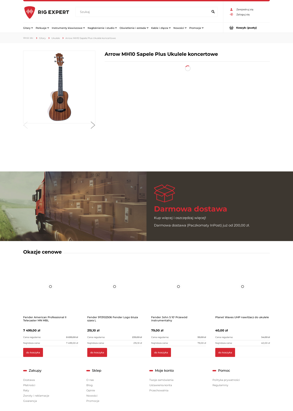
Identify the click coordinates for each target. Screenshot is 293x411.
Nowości (92, 395)
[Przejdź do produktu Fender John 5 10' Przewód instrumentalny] (178, 291)
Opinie (90, 390)
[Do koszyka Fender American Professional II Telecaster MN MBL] (33, 352)
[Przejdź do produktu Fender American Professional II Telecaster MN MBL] (50, 291)
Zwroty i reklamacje (36, 395)
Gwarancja (30, 401)
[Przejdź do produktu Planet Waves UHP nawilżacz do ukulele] (242, 291)
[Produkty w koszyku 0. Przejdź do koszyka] (246, 28)
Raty (26, 390)
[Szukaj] (213, 12)
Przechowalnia (158, 390)
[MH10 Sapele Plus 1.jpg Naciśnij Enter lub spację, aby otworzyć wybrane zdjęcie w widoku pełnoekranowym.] (59, 87)
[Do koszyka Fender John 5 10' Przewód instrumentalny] (161, 352)
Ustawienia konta (160, 385)
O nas (90, 380)
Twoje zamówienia (161, 380)
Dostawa (29, 380)
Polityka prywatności (226, 380)
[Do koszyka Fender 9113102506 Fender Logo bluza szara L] (97, 352)
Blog (89, 385)
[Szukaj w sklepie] (143, 11)
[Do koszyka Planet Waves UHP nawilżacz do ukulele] (225, 352)
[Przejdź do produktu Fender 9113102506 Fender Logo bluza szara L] (114, 291)
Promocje (92, 401)
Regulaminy (220, 385)
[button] (25, 125)
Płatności (29, 385)
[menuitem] (28, 27)
